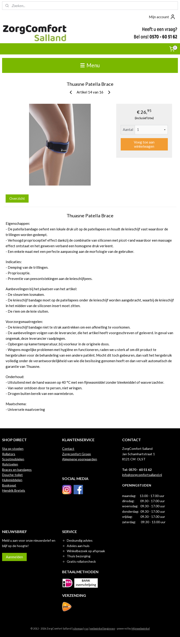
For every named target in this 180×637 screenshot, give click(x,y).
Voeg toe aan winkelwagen (144, 144)
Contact (68, 449)
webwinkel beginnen (102, 628)
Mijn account (162, 17)
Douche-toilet (12, 475)
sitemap (78, 628)
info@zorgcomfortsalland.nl (142, 475)
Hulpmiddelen (12, 480)
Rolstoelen (10, 464)
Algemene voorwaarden (79, 459)
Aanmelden (14, 557)
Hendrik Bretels (13, 490)
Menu (90, 65)
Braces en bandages (17, 470)
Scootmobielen (13, 459)
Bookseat (9, 485)
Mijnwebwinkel (140, 628)
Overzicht (17, 198)
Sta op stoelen (12, 449)
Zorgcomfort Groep (76, 454)
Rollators (8, 454)
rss (86, 628)
